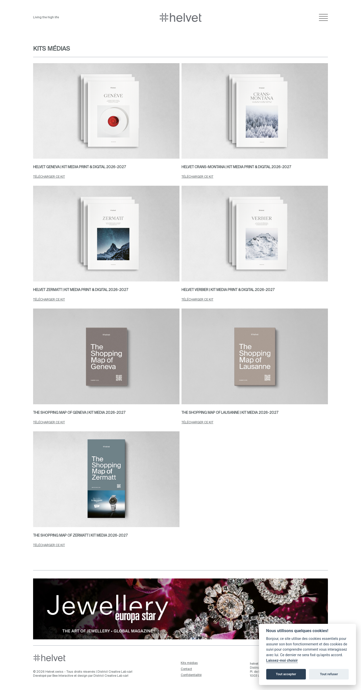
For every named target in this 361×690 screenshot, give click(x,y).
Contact (186, 669)
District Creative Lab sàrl (115, 671)
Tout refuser (329, 674)
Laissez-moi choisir (282, 660)
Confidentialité (191, 675)
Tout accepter (286, 674)
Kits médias (189, 663)
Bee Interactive (62, 675)
